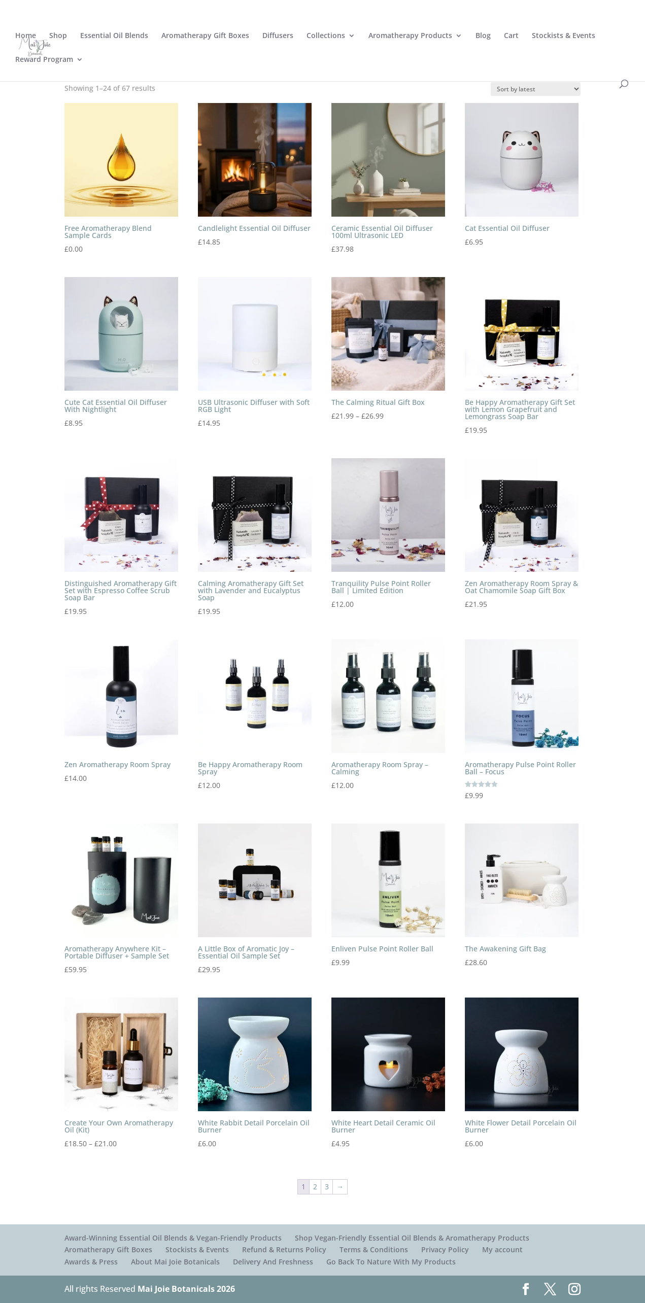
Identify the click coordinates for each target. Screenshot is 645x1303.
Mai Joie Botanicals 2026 (186, 1288)
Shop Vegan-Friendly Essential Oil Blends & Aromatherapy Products (412, 1238)
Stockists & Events (563, 36)
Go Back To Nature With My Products (391, 1261)
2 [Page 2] (315, 1186)
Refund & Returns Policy (284, 1249)
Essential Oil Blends (114, 36)
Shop (58, 36)
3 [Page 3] (327, 1186)
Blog (483, 36)
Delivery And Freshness (273, 1261)
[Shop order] (536, 89)
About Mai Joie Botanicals (175, 1261)
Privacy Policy (445, 1249)
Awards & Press (91, 1261)
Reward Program (44, 60)
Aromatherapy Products (410, 36)
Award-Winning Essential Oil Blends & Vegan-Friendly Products (173, 1238)
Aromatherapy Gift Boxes (205, 36)
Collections (326, 36)
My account (502, 1249)
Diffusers (277, 36)
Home (25, 36)
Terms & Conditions (374, 1249)
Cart (511, 36)
